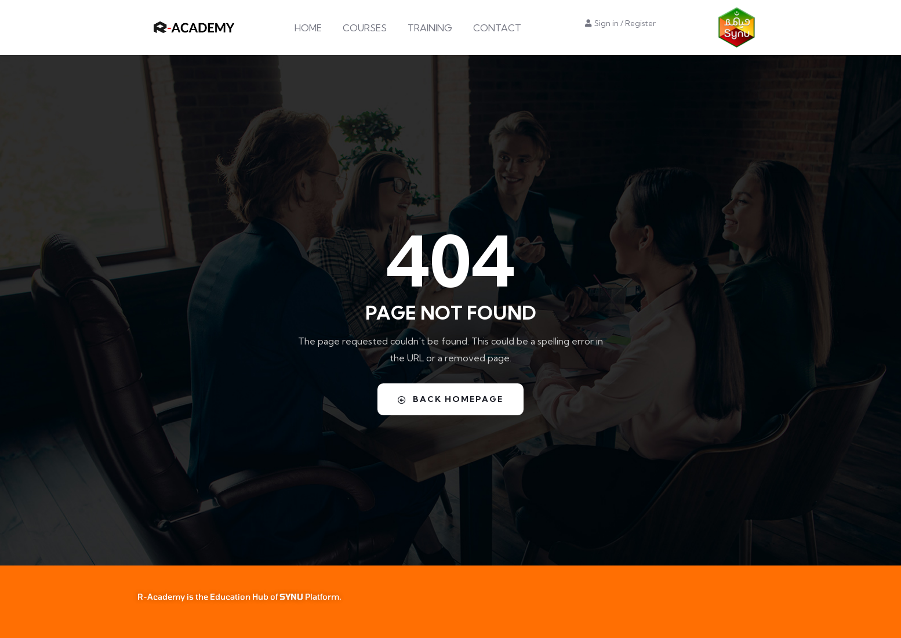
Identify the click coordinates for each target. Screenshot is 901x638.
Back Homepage (450, 399)
